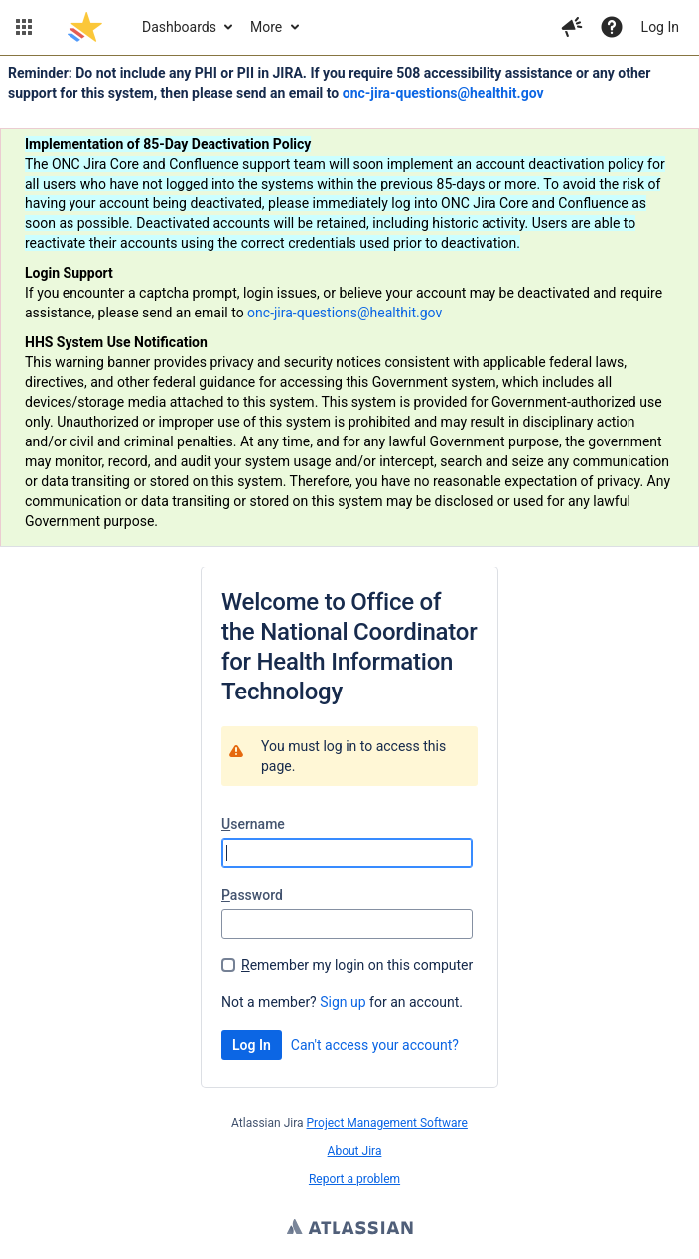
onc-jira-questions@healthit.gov (443, 93)
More (266, 27)
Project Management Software (387, 1123)
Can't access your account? (375, 1045)
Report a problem (354, 1179)
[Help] (612, 27)
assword (252, 895)
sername (253, 824)
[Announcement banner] (349, 301)
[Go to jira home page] (85, 27)
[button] (24, 27)
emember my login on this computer (357, 965)
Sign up (342, 1002)
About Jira (355, 1151)
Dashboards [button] (179, 27)
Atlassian (350, 1229)
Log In (660, 27)
